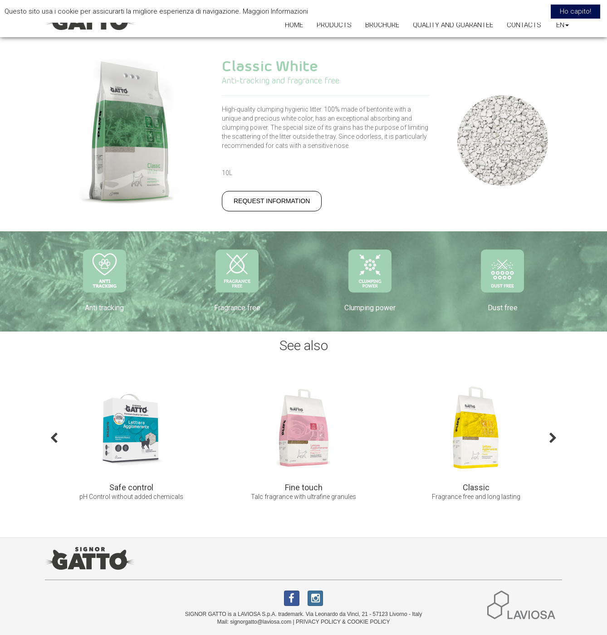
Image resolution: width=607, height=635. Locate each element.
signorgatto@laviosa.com (260, 622)
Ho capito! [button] (575, 11)
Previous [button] (54, 437)
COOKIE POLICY (368, 622)
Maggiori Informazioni (275, 11)
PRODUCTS (334, 25)
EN (562, 25)
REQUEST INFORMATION (272, 201)
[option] (131, 444)
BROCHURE (382, 25)
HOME (294, 25)
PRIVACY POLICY (318, 622)
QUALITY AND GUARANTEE (453, 25)
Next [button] (553, 437)
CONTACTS (524, 25)
